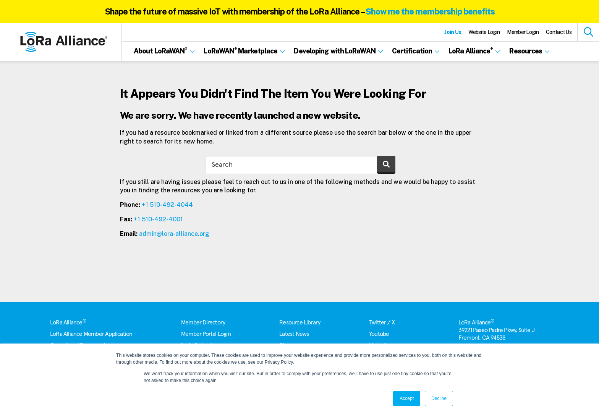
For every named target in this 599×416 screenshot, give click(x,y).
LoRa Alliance (68, 322)
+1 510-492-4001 (158, 219)
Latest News (294, 334)
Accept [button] (407, 398)
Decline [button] (439, 398)
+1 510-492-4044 (167, 204)
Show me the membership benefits (430, 11)
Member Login (523, 32)
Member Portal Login (206, 334)
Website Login (484, 32)
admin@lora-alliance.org (174, 233)
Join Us (452, 32)
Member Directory (203, 322)
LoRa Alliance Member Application (91, 334)
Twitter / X (382, 322)
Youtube (379, 334)
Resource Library (299, 322)
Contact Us (558, 32)
